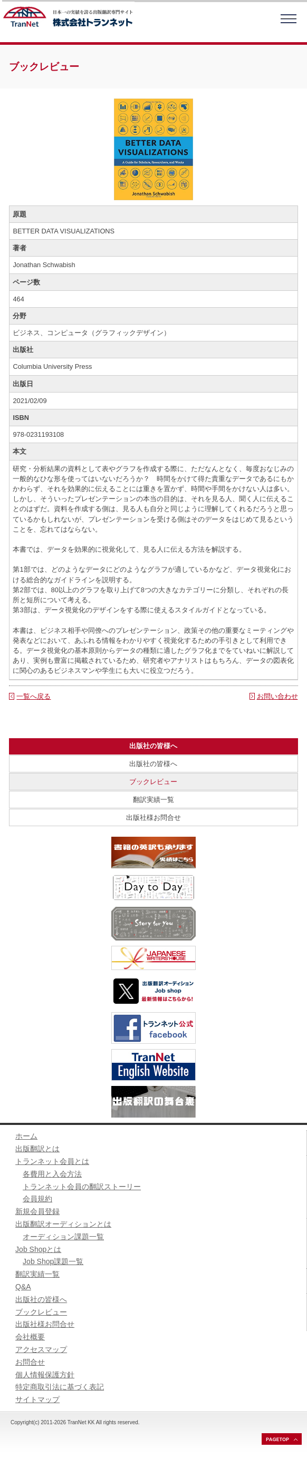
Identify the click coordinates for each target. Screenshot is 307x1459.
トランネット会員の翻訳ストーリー (82, 1186)
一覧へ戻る (33, 696)
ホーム (26, 1136)
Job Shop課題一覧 (53, 1261)
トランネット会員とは (52, 1161)
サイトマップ (37, 1399)
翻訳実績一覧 (153, 800)
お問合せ (30, 1362)
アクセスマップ (41, 1349)
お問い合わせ (277, 696)
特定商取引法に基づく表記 (59, 1387)
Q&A (23, 1286)
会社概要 (30, 1337)
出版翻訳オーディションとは (63, 1224)
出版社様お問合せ (153, 817)
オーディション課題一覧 (63, 1236)
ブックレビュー (153, 782)
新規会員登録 (37, 1211)
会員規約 (37, 1198)
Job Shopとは (38, 1249)
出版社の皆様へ (153, 764)
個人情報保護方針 (44, 1374)
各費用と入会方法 (52, 1174)
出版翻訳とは (37, 1148)
